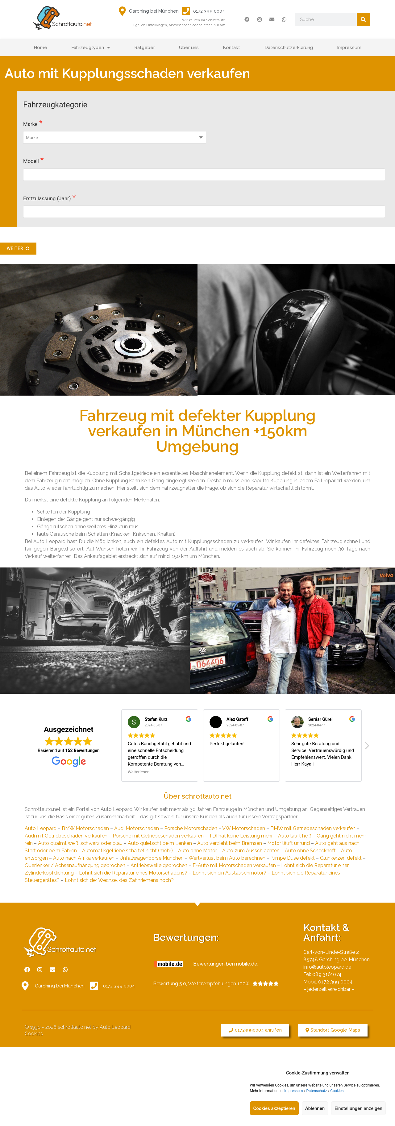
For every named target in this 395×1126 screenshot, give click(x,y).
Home (40, 47)
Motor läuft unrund (288, 843)
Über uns (189, 47)
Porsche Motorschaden (190, 828)
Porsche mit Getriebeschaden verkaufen (158, 836)
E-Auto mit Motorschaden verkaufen (234, 865)
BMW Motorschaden (85, 828)
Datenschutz (316, 1091)
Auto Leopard (40, 828)
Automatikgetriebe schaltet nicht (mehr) (127, 851)
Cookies (336, 1091)
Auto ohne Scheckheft (310, 851)
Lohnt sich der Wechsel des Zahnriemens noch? (119, 880)
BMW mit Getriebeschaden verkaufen (313, 828)
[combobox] (114, 137)
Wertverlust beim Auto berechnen (227, 858)
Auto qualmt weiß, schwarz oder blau (80, 843)
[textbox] (114, 137)
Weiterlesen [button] (138, 771)
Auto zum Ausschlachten (251, 851)
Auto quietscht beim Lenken (160, 843)
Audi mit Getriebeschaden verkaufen (66, 836)
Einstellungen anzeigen (358, 1108)
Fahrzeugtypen (90, 47)
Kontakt (231, 47)
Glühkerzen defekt (341, 858)
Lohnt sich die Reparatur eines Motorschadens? (133, 873)
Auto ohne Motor (197, 851)
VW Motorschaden (243, 828)
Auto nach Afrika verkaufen (83, 858)
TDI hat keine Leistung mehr (241, 836)
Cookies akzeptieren (274, 1108)
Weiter (18, 248)
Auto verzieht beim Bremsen (229, 843)
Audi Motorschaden (136, 828)
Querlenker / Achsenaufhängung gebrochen (75, 865)
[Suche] (363, 19)
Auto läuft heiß (294, 836)
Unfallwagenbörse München (152, 858)
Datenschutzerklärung (288, 47)
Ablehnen (315, 1108)
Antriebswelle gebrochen (159, 865)
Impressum (293, 1091)
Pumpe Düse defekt (292, 858)
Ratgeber (144, 47)
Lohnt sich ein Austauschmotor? (229, 873)
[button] (255, 1030)
